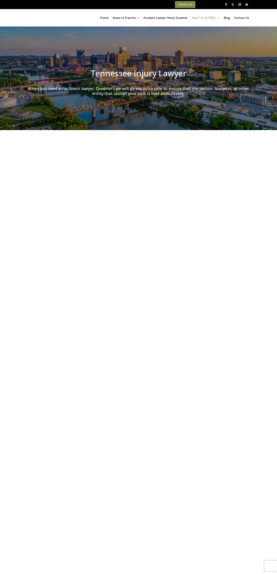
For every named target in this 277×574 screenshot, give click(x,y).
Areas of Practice (124, 18)
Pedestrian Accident (224, 288)
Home (104, 18)
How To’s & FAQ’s (204, 18)
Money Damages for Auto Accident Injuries (56, 255)
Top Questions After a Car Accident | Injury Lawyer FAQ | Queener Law (230, 180)
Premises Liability (223, 299)
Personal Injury (221, 294)
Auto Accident (221, 238)
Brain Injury (219, 249)
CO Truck (218, 260)
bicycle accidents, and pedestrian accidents (92, 173)
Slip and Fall (219, 310)
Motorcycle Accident (225, 282)
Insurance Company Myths (46, 203)
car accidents (174, 169)
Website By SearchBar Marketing (239, 566)
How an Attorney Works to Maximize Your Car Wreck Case (229, 218)
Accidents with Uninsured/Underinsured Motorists (59, 218)
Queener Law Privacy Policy (47, 566)
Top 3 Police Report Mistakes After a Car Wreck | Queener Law (230, 165)
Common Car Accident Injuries (48, 232)
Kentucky (218, 277)
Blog (227, 18)
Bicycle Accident (222, 243)
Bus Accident (220, 254)
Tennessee (219, 316)
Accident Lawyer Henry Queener (165, 18)
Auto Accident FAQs (42, 241)
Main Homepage (18, 566)
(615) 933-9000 (145, 316)
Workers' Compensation (227, 338)
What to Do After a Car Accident (49, 189)
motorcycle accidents (53, 173)
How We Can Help (40, 246)
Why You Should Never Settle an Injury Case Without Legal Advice (230, 194)
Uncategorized (221, 333)
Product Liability (222, 305)
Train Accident (221, 321)
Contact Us (185, 4)
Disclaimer (72, 566)
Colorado (218, 266)
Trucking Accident (223, 327)
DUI (215, 271)
